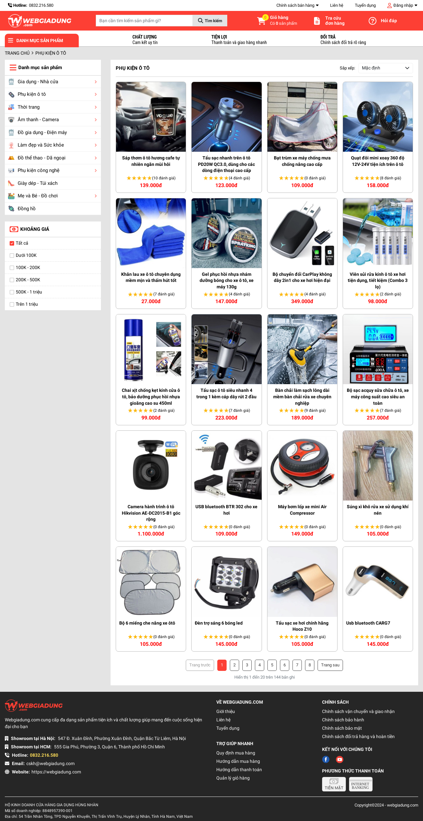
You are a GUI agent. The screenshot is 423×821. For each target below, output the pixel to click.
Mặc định (371, 67)
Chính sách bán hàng (295, 5)
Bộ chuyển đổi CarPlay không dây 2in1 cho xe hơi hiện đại (302, 277)
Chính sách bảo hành (343, 719)
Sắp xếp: (347, 68)
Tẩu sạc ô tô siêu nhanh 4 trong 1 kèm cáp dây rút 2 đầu (226, 393)
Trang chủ (17, 53)
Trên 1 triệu (27, 304)
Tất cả (22, 243)
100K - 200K (28, 267)
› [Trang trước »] (330, 665)
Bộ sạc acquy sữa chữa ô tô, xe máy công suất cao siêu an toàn (378, 396)
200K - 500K (28, 279)
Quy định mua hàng (235, 752)
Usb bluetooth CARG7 (368, 623)
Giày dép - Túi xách (33, 183)
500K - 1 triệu (29, 291)
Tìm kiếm (213, 20)
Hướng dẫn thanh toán (239, 769)
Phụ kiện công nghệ (33, 170)
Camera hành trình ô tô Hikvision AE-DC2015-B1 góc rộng (151, 513)
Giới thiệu (225, 711)
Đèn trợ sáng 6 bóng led (219, 623)
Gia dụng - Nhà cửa (33, 81)
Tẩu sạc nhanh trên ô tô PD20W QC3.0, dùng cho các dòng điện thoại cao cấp (226, 164)
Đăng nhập (403, 5)
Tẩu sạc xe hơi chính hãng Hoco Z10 (302, 626)
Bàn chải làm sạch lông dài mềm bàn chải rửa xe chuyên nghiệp (302, 396)
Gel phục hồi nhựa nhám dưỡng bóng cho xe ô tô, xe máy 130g (227, 280)
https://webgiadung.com (56, 771)
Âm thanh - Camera (33, 120)
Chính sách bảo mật (342, 728)
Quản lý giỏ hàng (233, 777)
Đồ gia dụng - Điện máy (37, 132)
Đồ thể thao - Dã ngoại (37, 158)
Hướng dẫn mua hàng (238, 761)
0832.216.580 (41, 5)
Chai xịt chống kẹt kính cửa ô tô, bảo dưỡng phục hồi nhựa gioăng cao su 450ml (151, 396)
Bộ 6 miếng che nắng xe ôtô (147, 623)
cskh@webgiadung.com (50, 763)
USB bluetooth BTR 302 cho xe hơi (226, 510)
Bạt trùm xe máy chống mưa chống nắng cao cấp (302, 161)
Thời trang (24, 107)
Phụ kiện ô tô (27, 94)
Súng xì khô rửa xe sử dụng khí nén (378, 510)
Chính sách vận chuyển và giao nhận (358, 711)
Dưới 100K (26, 255)
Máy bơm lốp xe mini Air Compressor (302, 510)
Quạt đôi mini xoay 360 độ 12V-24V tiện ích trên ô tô (377, 161)
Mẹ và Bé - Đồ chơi (33, 196)
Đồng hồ (22, 208)
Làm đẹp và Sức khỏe (36, 145)
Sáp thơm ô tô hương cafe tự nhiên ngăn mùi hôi (151, 161)
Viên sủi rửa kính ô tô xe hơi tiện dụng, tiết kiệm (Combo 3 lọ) (378, 280)
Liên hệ (336, 5)
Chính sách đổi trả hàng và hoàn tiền (358, 736)
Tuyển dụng (365, 5)
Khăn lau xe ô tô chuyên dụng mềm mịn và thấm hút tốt (151, 277)
